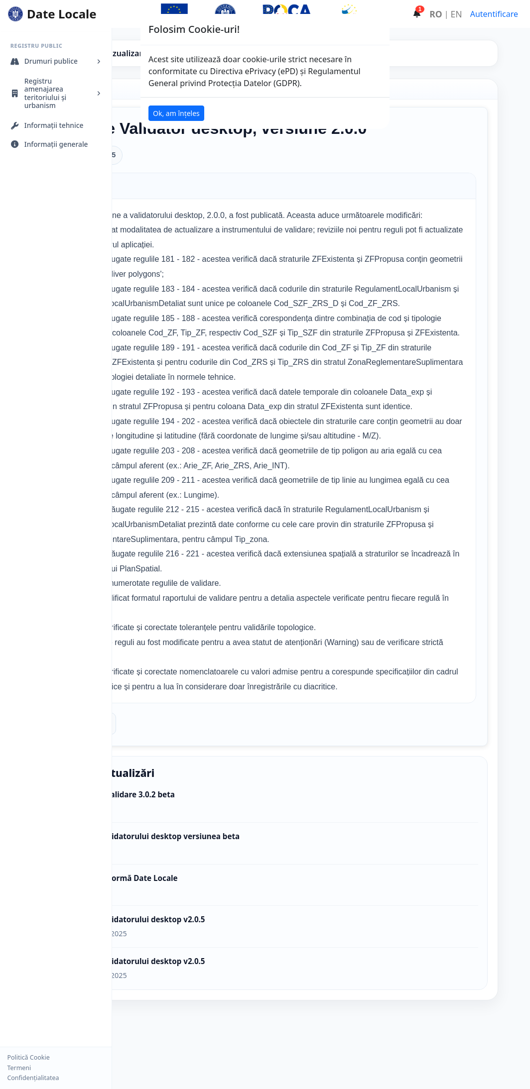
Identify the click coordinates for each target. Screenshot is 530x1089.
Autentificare (494, 13)
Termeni (19, 1068)
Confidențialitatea (33, 1078)
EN (456, 14)
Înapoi (171, 812)
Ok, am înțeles (176, 113)
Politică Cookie (28, 1058)
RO (435, 14)
